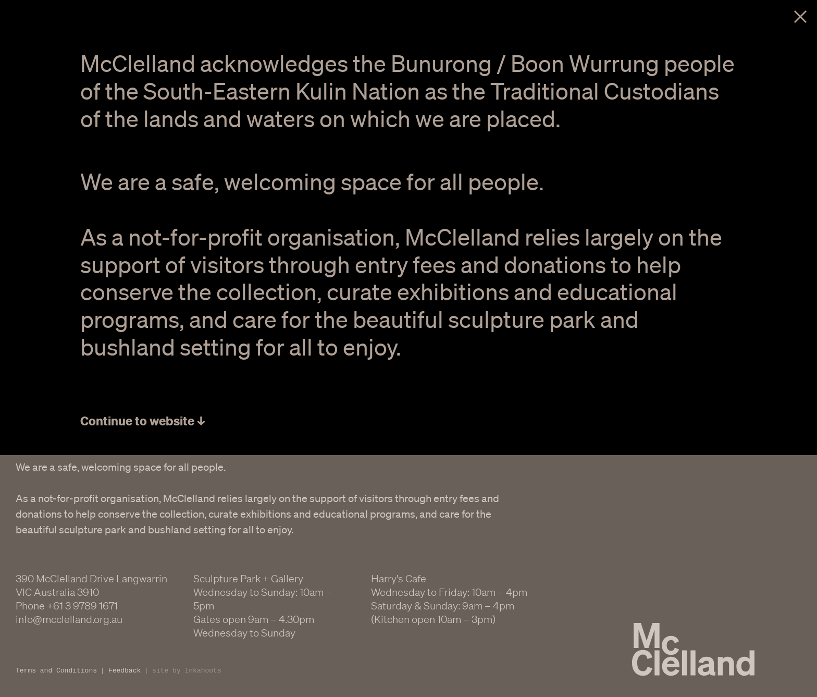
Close (800, 16)
